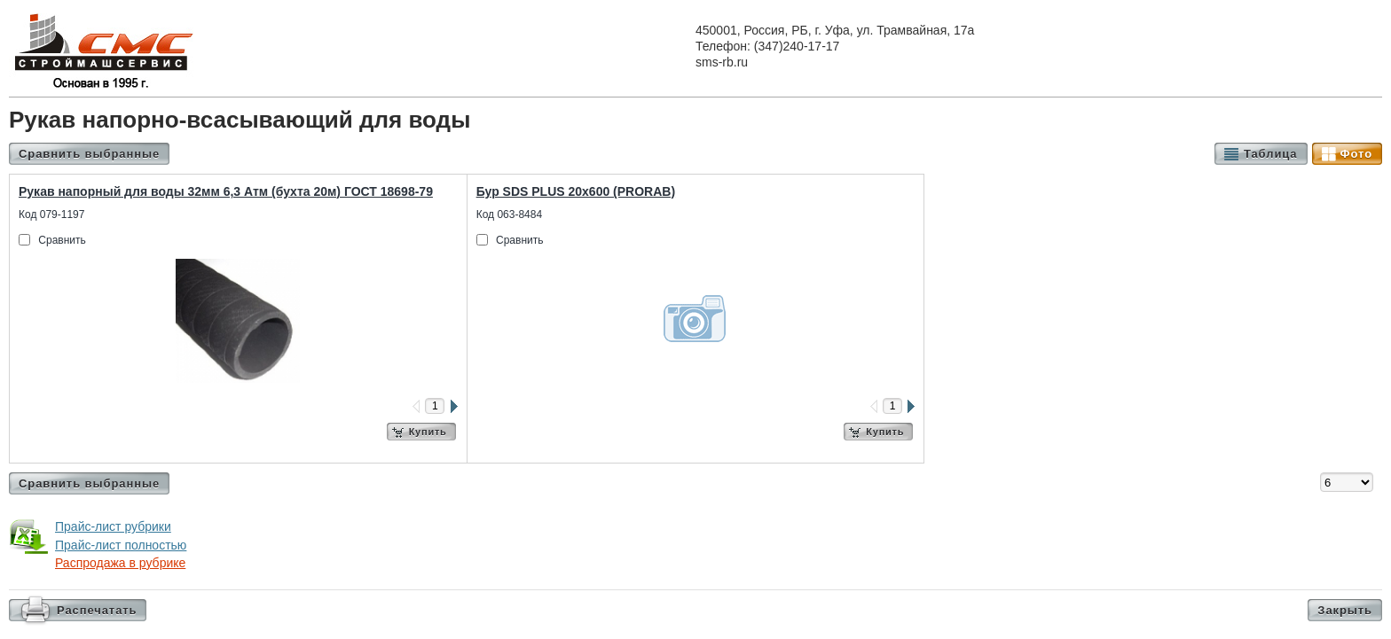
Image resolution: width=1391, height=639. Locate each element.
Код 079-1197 (51, 214)
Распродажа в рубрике (120, 563)
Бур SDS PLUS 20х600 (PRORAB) (575, 191)
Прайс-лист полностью (120, 545)
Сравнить (61, 240)
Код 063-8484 (509, 214)
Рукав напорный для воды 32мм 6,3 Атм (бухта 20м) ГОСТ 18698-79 (226, 191)
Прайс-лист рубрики (113, 526)
